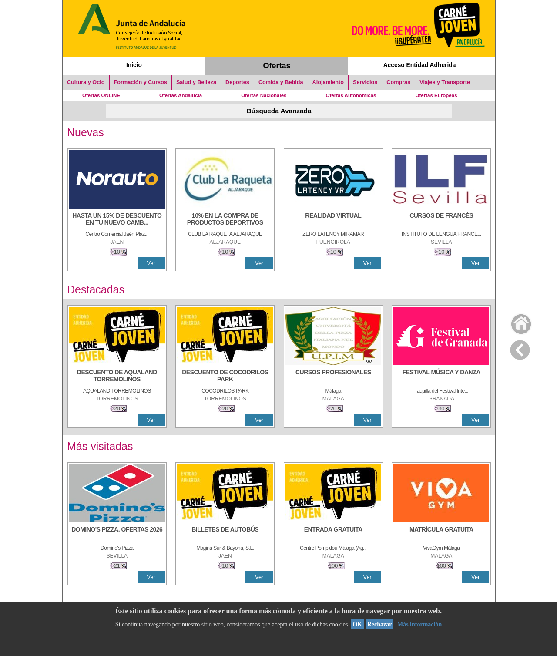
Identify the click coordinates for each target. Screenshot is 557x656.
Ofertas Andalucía (180, 95)
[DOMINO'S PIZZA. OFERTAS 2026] (117, 533)
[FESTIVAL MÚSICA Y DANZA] (441, 376)
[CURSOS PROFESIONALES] (333, 376)
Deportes (237, 82)
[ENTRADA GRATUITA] (333, 533)
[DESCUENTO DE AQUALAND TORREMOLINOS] (117, 376)
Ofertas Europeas (436, 95)
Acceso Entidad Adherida (419, 64)
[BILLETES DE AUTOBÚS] (225, 533)
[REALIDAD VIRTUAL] (333, 219)
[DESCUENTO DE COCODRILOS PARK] (225, 376)
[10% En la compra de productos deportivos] (225, 219)
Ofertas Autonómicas (350, 95)
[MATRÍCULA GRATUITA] (441, 533)
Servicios (365, 82)
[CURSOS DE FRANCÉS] (441, 219)
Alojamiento (328, 82)
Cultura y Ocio (86, 82)
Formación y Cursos (140, 82)
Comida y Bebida (280, 82)
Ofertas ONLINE (101, 95)
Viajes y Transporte (444, 82)
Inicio (134, 64)
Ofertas (277, 65)
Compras (398, 82)
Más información (419, 624)
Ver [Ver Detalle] (151, 263)
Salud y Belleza (196, 82)
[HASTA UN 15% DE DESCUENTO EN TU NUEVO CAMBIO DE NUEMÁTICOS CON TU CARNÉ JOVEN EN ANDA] (117, 219)
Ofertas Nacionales (263, 95)
